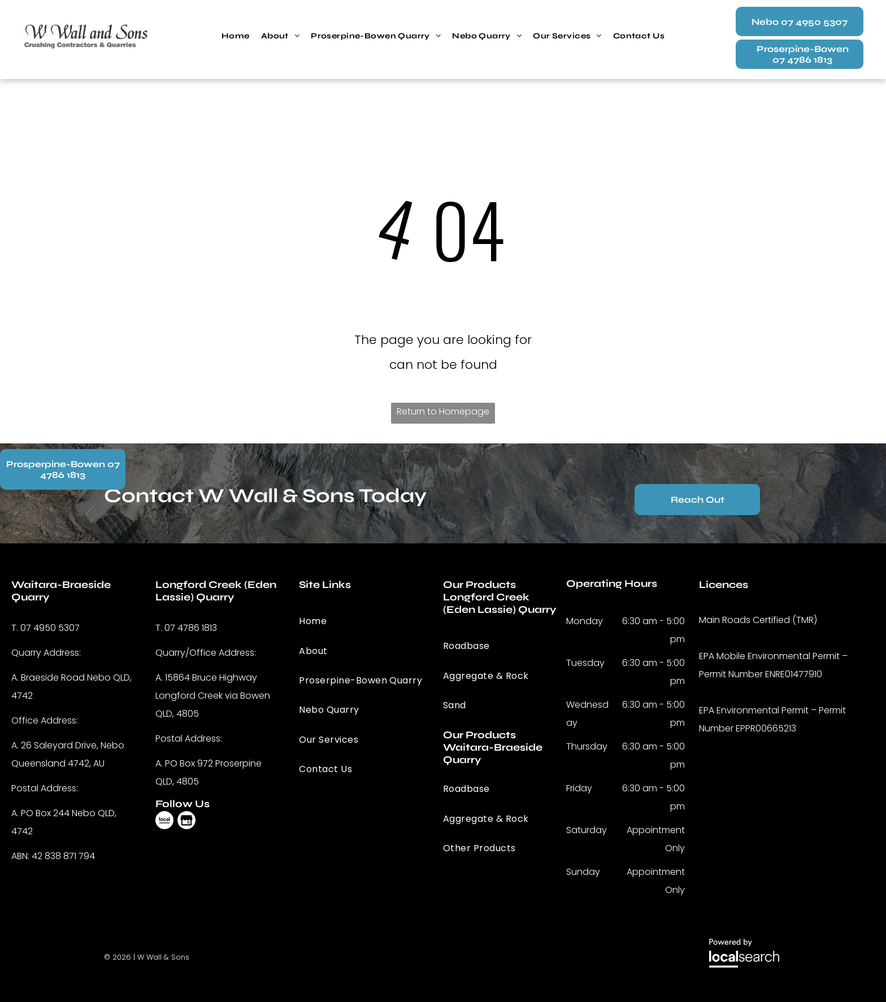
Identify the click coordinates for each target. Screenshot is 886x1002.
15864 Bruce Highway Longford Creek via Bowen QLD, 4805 (212, 695)
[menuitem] (235, 36)
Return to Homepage (443, 411)
